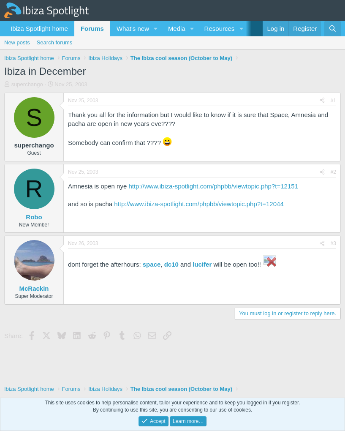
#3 (333, 243)
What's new (133, 28)
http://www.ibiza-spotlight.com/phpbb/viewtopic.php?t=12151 (213, 186)
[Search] (332, 28)
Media (176, 28)
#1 (333, 101)
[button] (156, 28)
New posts (17, 42)
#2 (333, 172)
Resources (219, 28)
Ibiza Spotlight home (39, 28)
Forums (92, 28)
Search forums (55, 42)
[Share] (322, 101)
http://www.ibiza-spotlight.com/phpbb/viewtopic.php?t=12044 (199, 203)
